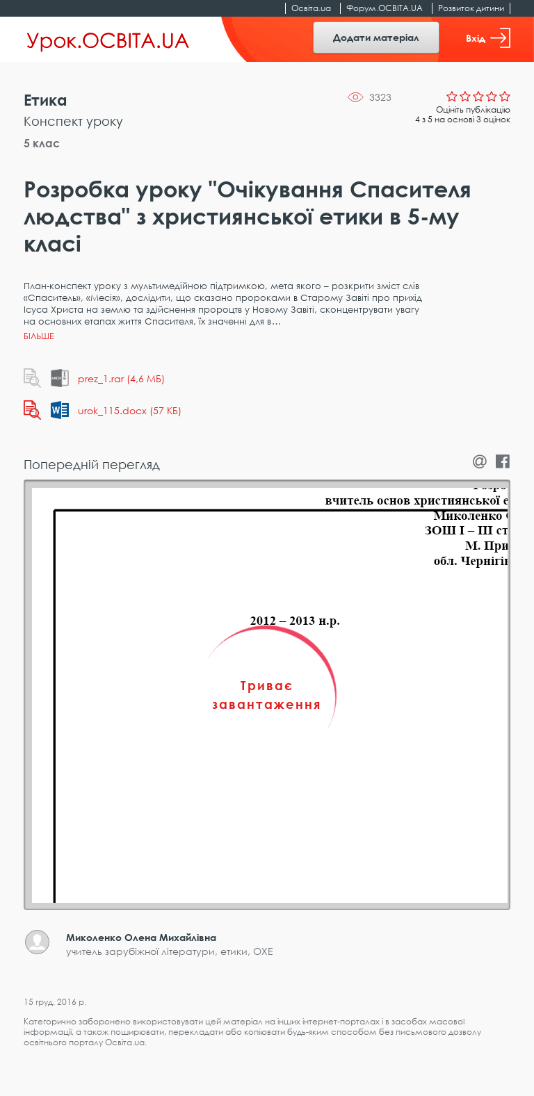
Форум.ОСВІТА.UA (384, 8)
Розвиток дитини (471, 8)
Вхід (488, 38)
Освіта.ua (311, 8)
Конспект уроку (73, 121)
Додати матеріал (376, 37)
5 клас (42, 143)
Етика (45, 99)
